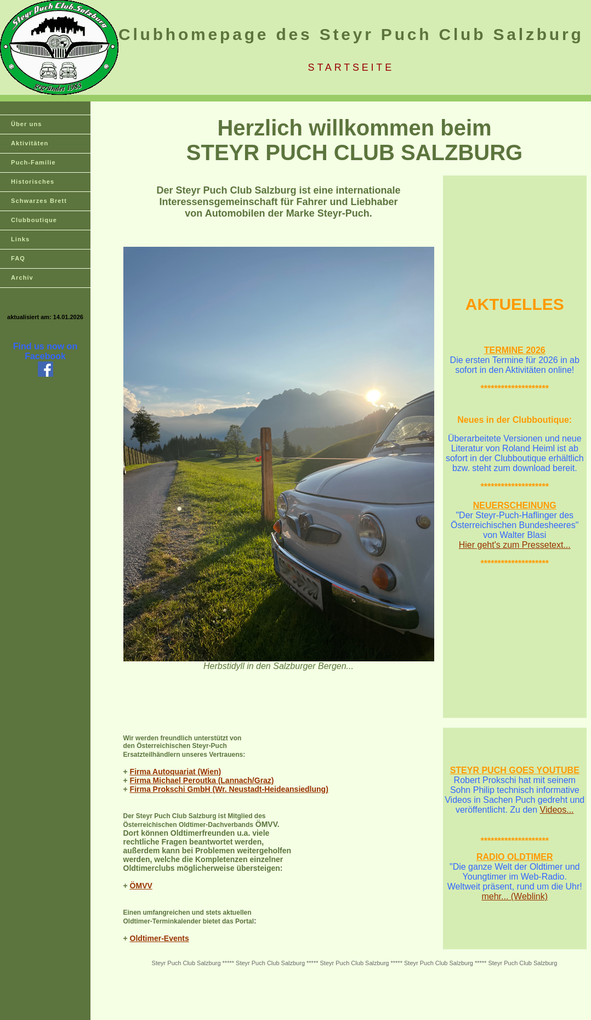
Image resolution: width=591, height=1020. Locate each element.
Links (20, 239)
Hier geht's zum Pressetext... (515, 544)
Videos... (557, 809)
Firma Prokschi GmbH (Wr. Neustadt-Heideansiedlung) (229, 789)
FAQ (18, 258)
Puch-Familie (33, 162)
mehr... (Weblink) (514, 896)
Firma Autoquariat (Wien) (175, 771)
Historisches (32, 181)
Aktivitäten (29, 143)
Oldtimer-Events (159, 938)
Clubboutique (34, 220)
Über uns (26, 124)
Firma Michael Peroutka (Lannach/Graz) (202, 780)
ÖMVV (141, 885)
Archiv (22, 277)
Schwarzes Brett (39, 200)
